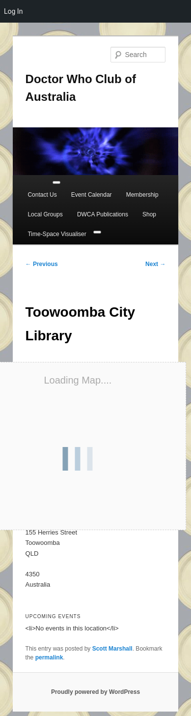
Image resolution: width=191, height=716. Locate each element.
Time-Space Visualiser (56, 234)
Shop (149, 214)
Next (155, 264)
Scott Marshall (112, 648)
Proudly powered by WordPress (95, 691)
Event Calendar (91, 194)
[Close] (97, 232)
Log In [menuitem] (13, 11)
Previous (42, 264)
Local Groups (44, 214)
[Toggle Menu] (56, 182)
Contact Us (41, 194)
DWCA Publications (102, 214)
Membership (142, 194)
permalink (49, 657)
